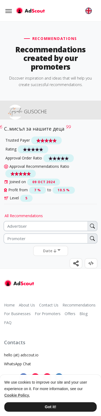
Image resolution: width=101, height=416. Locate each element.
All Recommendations (24, 215)
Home (9, 305)
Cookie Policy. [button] (17, 395)
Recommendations (79, 305)
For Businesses (17, 313)
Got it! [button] (50, 407)
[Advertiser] (50, 226)
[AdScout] (19, 283)
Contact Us (48, 305)
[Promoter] (50, 238)
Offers (70, 313)
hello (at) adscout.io (21, 354)
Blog (83, 313)
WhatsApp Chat (17, 363)
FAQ (8, 322)
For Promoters (48, 313)
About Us (27, 305)
